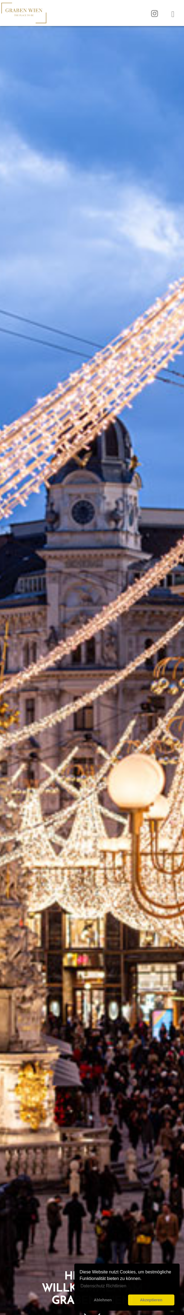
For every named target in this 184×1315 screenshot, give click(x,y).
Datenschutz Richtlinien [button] (103, 1286)
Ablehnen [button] (103, 1300)
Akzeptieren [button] (151, 1300)
